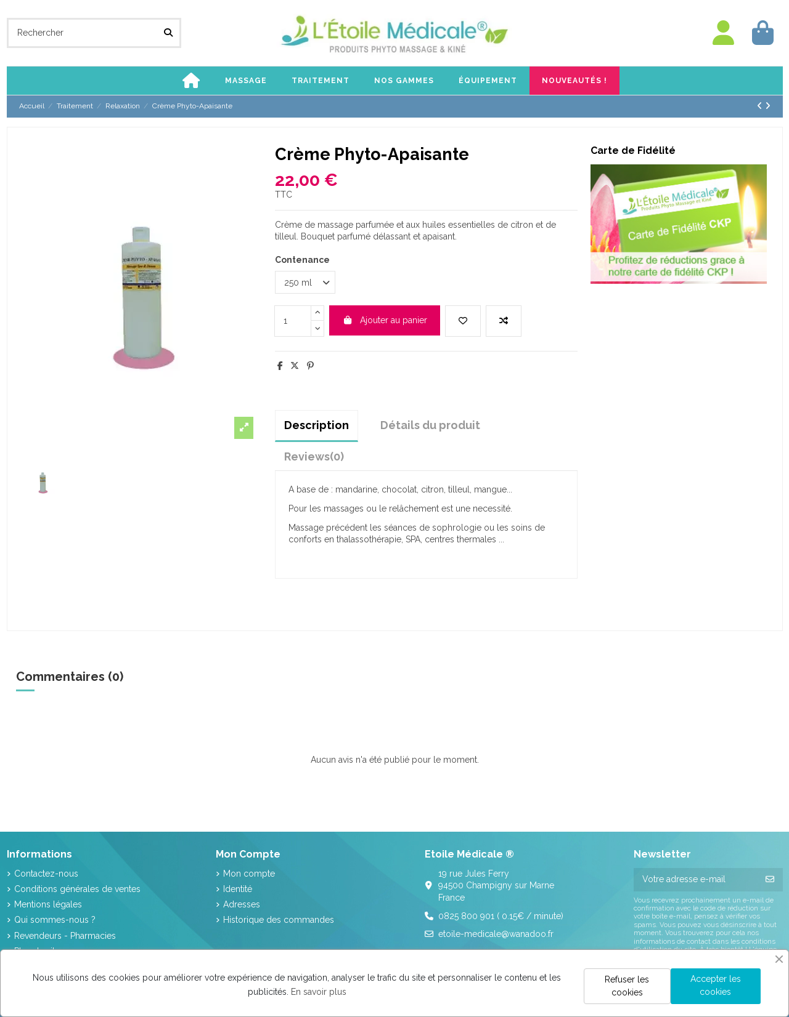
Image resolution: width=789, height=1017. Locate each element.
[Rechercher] (168, 33)
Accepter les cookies (715, 985)
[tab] (314, 456)
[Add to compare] (503, 321)
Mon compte (249, 873)
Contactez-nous (46, 873)
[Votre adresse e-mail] (696, 879)
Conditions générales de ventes (77, 889)
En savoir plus (318, 992)
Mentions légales (48, 904)
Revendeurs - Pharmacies (65, 936)
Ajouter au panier (384, 320)
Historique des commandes (278, 920)
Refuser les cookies (627, 986)
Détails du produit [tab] (430, 425)
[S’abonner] (770, 879)
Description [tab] (316, 425)
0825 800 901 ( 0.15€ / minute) (500, 916)
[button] (246, 80)
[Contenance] (305, 282)
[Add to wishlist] (463, 321)
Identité (237, 889)
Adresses (241, 904)
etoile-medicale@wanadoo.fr (496, 934)
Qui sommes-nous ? (55, 920)
